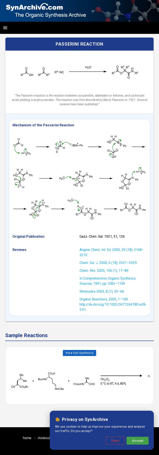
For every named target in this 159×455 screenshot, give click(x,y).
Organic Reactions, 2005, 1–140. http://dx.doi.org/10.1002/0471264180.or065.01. (113, 304)
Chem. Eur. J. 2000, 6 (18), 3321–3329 (108, 263)
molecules (46, 438)
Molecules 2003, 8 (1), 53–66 (102, 291)
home (27, 438)
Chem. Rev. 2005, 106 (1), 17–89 (104, 271)
